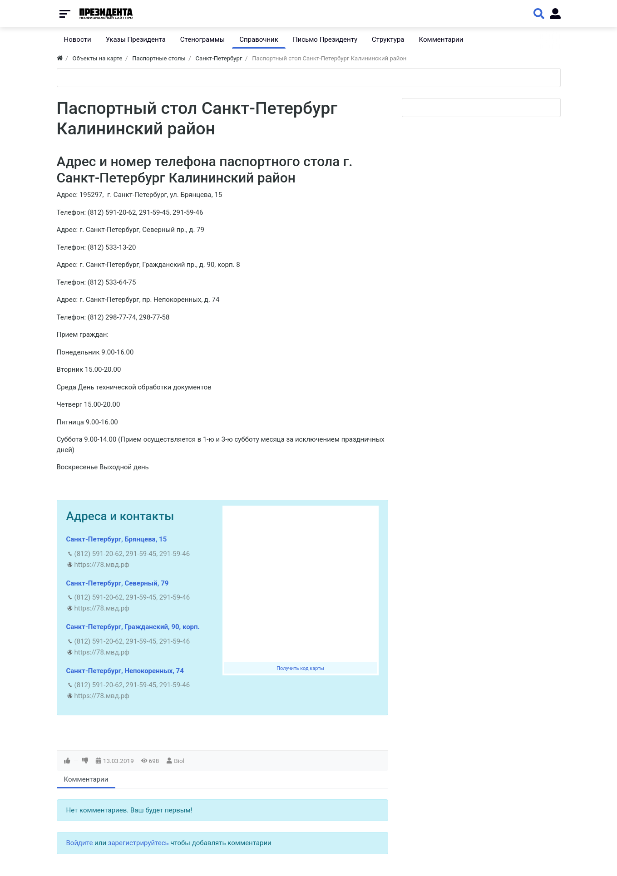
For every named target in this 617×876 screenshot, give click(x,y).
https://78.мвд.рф (101, 565)
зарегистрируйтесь (138, 843)
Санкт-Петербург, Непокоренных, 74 (125, 671)
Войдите (79, 843)
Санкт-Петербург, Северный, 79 (117, 583)
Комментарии (86, 779)
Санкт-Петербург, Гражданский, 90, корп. (133, 627)
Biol (179, 760)
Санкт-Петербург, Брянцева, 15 (116, 539)
